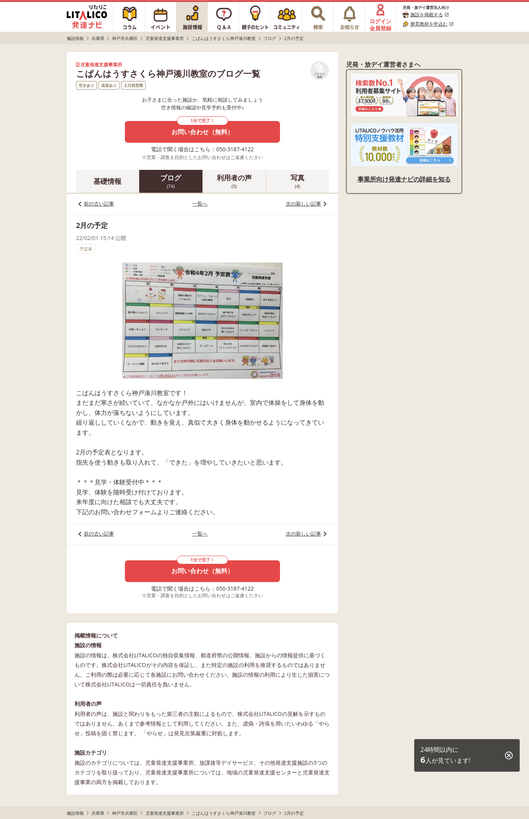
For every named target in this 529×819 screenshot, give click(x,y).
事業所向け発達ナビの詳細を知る (404, 179)
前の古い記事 (99, 203)
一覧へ (199, 203)
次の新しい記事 (303, 203)
